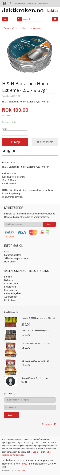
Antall (4, 129)
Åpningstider (10, 296)
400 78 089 (21, 463)
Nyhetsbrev (10, 261)
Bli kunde (8, 280)
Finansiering (32, 3)
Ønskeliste (45, 142)
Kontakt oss (10, 300)
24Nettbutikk (19, 470)
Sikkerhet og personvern (16, 258)
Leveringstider (43, 3)
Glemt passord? (49, 424)
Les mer (37, 452)
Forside (6, 28)
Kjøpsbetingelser (12, 255)
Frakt (6, 251)
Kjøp (15, 142)
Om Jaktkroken (20, 3)
